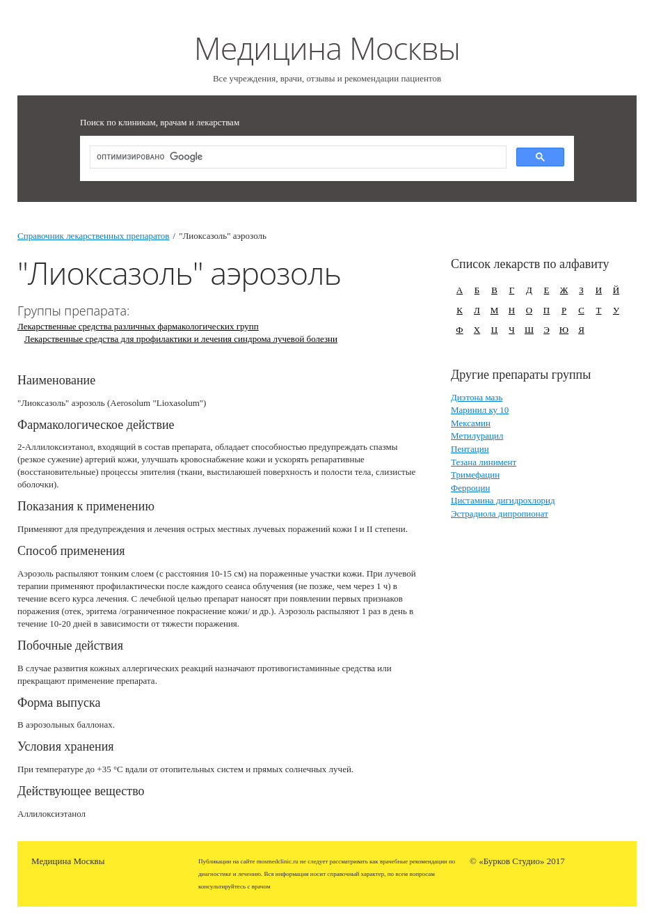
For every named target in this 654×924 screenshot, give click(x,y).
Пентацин (470, 449)
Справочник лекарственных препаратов (93, 235)
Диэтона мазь (476, 397)
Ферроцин (470, 488)
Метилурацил (477, 435)
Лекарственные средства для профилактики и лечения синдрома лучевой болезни (180, 339)
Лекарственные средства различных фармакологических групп (138, 326)
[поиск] (297, 158)
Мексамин (470, 423)
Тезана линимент (483, 462)
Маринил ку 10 (480, 410)
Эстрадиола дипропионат (499, 513)
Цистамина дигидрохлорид (503, 500)
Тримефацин (475, 474)
